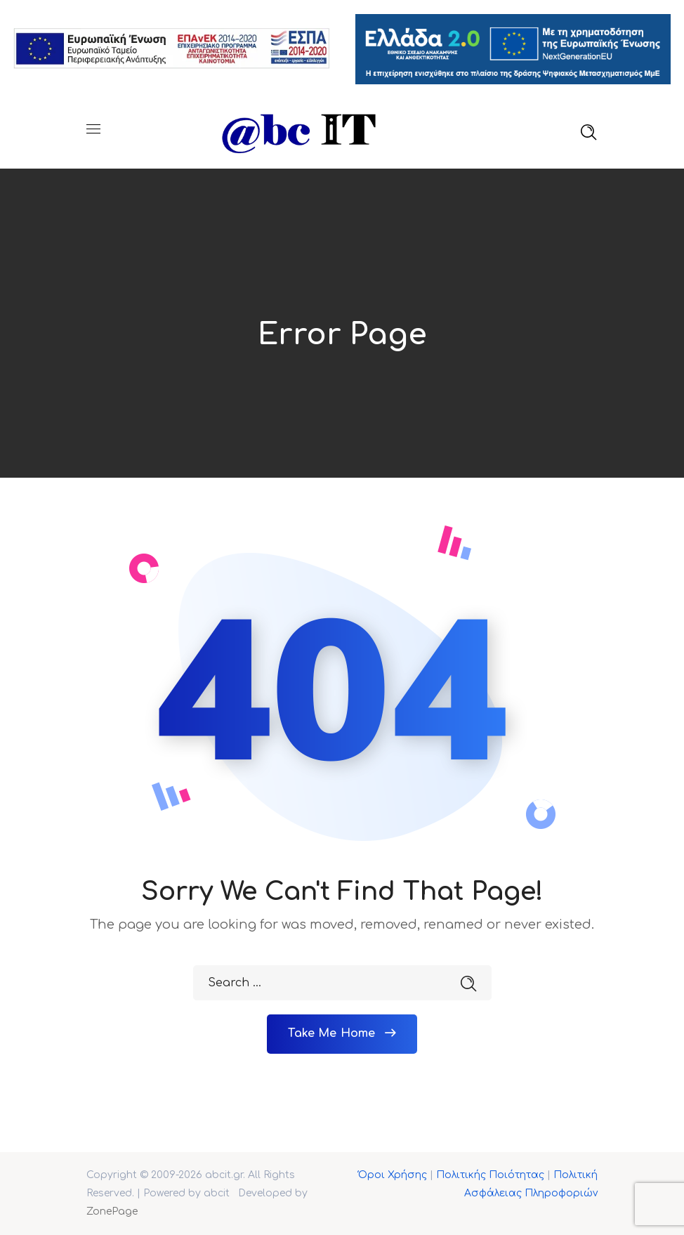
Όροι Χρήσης (392, 1174)
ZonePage (112, 1210)
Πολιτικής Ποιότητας (490, 1174)
